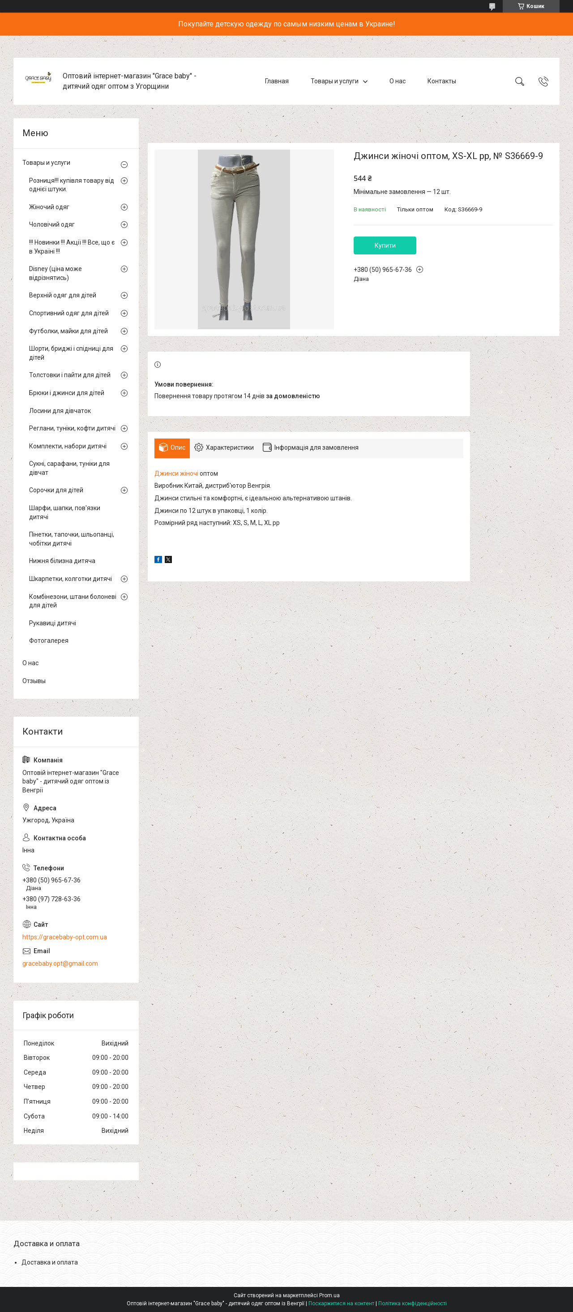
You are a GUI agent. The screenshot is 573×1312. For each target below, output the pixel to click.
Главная (277, 81)
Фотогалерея (48, 640)
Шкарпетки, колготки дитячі (70, 578)
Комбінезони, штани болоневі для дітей (72, 601)
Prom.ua (329, 1295)
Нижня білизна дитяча (62, 560)
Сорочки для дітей (56, 490)
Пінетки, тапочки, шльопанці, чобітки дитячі (71, 539)
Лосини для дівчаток (60, 410)
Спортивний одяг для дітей (69, 313)
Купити (385, 245)
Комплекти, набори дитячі (68, 446)
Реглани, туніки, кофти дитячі (72, 428)
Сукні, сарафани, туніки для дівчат (69, 468)
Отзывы (34, 680)
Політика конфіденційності (412, 1303)
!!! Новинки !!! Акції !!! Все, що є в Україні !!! (72, 247)
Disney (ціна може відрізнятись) (55, 273)
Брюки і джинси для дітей (66, 392)
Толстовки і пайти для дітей (70, 375)
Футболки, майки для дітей (68, 331)
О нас (397, 81)
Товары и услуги (335, 81)
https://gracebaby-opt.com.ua (64, 937)
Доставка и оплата (49, 1262)
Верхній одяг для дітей (62, 295)
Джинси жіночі (176, 473)
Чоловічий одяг (52, 224)
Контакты (442, 81)
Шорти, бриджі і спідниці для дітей (71, 353)
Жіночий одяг (49, 207)
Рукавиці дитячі (52, 623)
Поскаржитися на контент (341, 1303)
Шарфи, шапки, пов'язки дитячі (64, 512)
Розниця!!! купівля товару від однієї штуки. (71, 185)
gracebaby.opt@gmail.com (60, 963)
